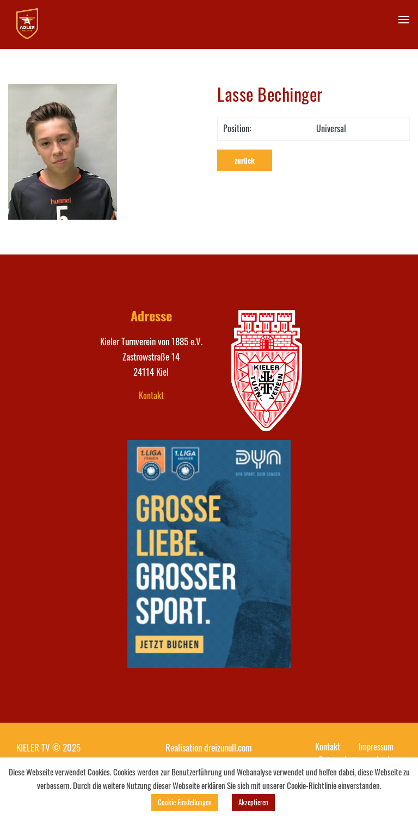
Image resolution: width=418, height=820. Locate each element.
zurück (245, 160)
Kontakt (151, 395)
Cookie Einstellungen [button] (185, 802)
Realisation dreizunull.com (208, 747)
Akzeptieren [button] (253, 802)
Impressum (376, 746)
